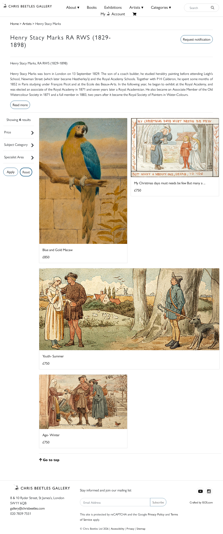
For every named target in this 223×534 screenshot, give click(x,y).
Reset (26, 171)
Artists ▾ (136, 7)
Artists (27, 23)
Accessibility (117, 528)
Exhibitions (113, 7)
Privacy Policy (156, 514)
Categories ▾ (161, 7)
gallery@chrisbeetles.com (27, 508)
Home (14, 23)
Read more (20, 104)
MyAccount (113, 13)
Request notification (196, 39)
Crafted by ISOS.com (201, 502)
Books (92, 7)
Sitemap (141, 528)
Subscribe (158, 502)
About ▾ (72, 7)
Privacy (130, 528)
